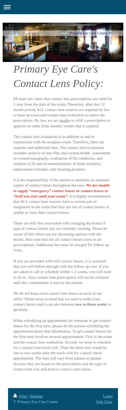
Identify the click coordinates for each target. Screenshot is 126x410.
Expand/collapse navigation (63, 7)
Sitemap (36, 396)
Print (20, 396)
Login (108, 396)
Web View (104, 402)
